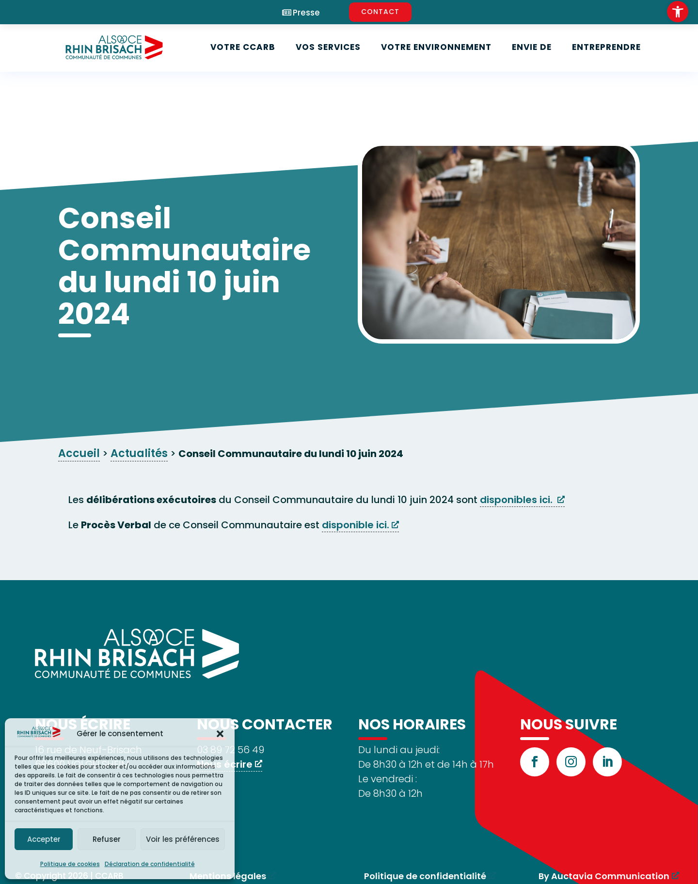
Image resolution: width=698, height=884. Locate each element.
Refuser (107, 839)
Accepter (44, 839)
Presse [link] (306, 12)
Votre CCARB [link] (242, 47)
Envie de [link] (532, 47)
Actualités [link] (139, 453)
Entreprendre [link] (606, 47)
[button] (220, 734)
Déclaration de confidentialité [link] (150, 864)
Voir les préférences (183, 839)
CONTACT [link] (380, 11)
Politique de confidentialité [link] (425, 876)
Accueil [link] (79, 453)
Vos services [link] (328, 47)
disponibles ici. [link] (517, 499)
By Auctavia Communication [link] (604, 876)
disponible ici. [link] (355, 525)
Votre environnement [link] (436, 47)
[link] (677, 11)
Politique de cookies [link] (70, 864)
